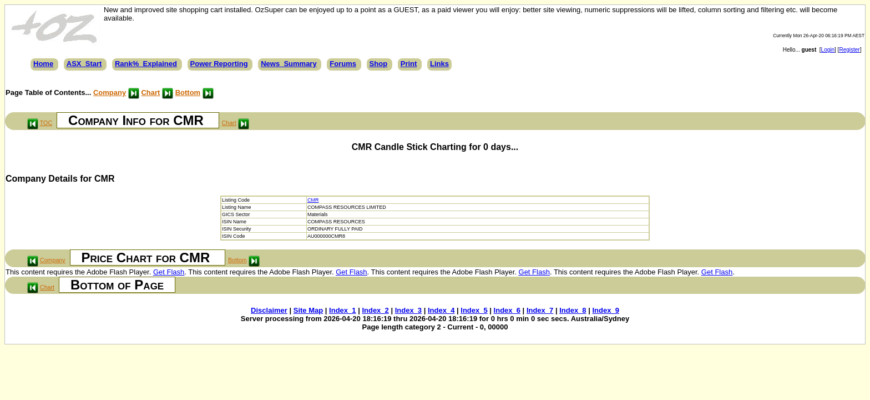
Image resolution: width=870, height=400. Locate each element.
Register (849, 50)
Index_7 (540, 310)
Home (43, 63)
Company (109, 92)
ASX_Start (84, 63)
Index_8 (572, 310)
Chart (150, 92)
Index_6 (507, 310)
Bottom (188, 92)
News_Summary (288, 63)
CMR (313, 200)
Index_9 (605, 310)
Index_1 (342, 310)
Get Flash (168, 272)
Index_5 (474, 310)
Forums (343, 63)
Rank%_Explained (146, 63)
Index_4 (441, 310)
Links (439, 63)
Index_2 (375, 310)
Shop (379, 63)
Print (409, 63)
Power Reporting (219, 63)
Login (827, 50)
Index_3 (408, 310)
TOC (46, 122)
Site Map (308, 310)
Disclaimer (269, 310)
